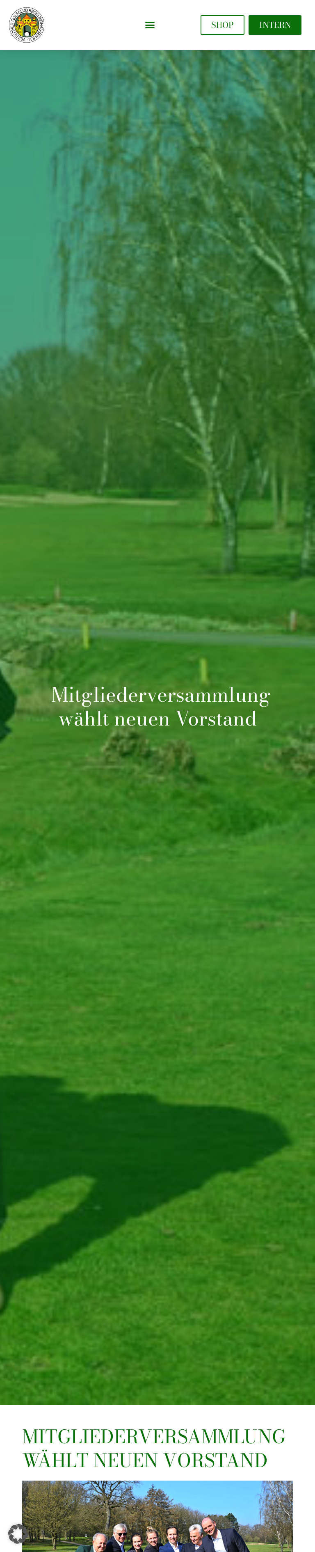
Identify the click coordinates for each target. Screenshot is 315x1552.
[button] (150, 25)
